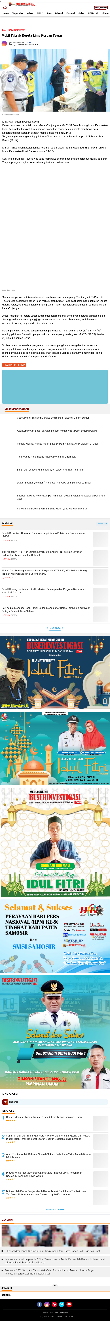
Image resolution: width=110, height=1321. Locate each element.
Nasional (13, 1102)
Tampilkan (102, 523)
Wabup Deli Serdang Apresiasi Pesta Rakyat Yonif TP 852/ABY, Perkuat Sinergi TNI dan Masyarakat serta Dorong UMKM (44, 572)
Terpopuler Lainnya (55, 1209)
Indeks (30, 13)
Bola (49, 13)
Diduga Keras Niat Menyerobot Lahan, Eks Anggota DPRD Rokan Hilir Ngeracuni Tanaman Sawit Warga (44, 1174)
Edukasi (59, 13)
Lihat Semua (55, 628)
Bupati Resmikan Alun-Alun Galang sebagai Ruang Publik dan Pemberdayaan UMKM (44, 535)
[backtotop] (55, 1286)
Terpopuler (17, 13)
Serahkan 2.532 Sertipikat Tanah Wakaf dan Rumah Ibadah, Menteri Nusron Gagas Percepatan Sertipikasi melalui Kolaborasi (50, 1272)
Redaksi (45, 1313)
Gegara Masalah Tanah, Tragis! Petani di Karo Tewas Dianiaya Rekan (44, 1117)
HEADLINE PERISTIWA (16, 30)
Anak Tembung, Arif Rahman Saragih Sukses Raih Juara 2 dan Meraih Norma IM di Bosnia (48, 1156)
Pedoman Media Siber (59, 1313)
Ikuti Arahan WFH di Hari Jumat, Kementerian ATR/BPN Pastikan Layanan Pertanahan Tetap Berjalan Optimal (42, 553)
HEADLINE (93, 13)
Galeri (81, 13)
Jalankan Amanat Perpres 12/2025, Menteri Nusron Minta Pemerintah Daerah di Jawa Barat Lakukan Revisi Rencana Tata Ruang (55, 1261)
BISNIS (40, 13)
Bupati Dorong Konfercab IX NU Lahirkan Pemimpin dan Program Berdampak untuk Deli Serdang (44, 591)
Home (6, 13)
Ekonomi (70, 13)
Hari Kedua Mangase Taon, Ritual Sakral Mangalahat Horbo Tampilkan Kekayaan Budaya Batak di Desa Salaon (46, 609)
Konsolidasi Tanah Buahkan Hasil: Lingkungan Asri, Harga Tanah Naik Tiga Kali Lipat (53, 1251)
